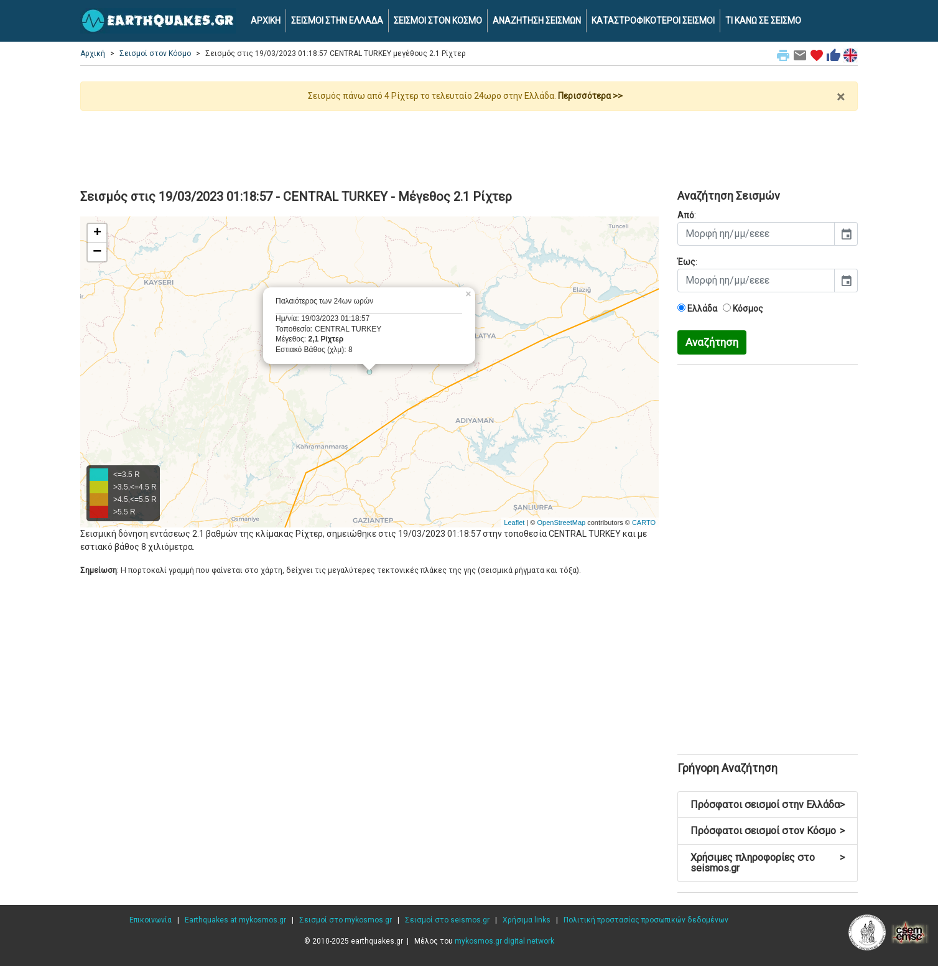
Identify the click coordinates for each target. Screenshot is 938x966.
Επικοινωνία (150, 920)
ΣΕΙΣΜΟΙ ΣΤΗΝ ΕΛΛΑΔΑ (337, 21)
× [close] (841, 97)
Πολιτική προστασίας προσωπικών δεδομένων (646, 920)
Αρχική (92, 53)
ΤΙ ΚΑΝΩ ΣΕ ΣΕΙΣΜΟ (763, 21)
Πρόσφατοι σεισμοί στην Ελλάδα (767, 804)
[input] (756, 234)
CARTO (644, 522)
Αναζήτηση (711, 342)
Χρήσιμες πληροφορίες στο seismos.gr (767, 863)
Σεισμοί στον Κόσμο (155, 53)
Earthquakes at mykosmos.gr (235, 920)
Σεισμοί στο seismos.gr (447, 920)
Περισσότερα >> (590, 96)
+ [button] (97, 233)
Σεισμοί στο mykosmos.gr (345, 920)
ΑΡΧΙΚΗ (266, 21)
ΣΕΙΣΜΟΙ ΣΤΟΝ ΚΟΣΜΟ (438, 21)
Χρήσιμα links (526, 920)
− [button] (97, 252)
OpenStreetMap (561, 522)
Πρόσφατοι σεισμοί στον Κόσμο (767, 831)
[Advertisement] (469, 145)
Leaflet (514, 522)
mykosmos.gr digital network (504, 941)
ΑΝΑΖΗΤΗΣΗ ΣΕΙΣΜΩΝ (537, 21)
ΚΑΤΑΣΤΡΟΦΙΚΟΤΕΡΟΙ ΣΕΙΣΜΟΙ (653, 21)
